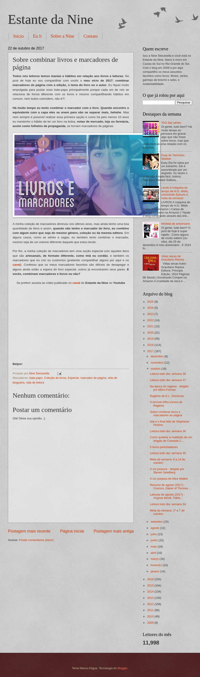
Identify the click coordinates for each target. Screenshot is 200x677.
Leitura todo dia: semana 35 (168, 453)
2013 (150, 597)
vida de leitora (35, 382)
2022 (150, 320)
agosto (155, 528)
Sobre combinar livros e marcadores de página (166, 413)
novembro (157, 362)
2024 (150, 307)
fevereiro (157, 565)
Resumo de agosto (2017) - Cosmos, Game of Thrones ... (170, 486)
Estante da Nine (50, 19)
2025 (150, 301)
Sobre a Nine (62, 36)
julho (154, 534)
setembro (157, 521)
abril (154, 552)
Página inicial (72, 531)
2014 (150, 591)
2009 (150, 622)
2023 (150, 314)
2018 (150, 345)
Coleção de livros (55, 377)
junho (154, 540)
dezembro (157, 356)
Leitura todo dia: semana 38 (168, 373)
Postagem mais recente (29, 531)
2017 (150, 351)
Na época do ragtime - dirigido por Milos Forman (169, 388)
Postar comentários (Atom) (36, 540)
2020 (150, 332)
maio (154, 546)
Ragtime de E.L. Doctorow (167, 396)
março (155, 559)
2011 (150, 610)
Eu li (37, 36)
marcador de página (93, 377)
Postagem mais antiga (114, 531)
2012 (150, 604)
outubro (156, 368)
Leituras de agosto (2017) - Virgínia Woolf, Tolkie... (167, 496)
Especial (73, 377)
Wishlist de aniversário (175, 223)
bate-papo (35, 377)
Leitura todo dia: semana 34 (168, 504)
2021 (150, 326)
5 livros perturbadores (164, 447)
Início (18, 36)
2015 (150, 585)
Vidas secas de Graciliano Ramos (172, 257)
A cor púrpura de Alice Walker (169, 478)
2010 (150, 616)
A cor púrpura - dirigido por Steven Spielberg (167, 470)
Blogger (122, 668)
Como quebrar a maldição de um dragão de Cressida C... (171, 439)
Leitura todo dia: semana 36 (168, 431)
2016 (150, 579)
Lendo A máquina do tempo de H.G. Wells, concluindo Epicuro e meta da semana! (175, 193)
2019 (150, 338)
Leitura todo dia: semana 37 (168, 380)
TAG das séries (171, 122)
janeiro (155, 571)
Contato (90, 36)
